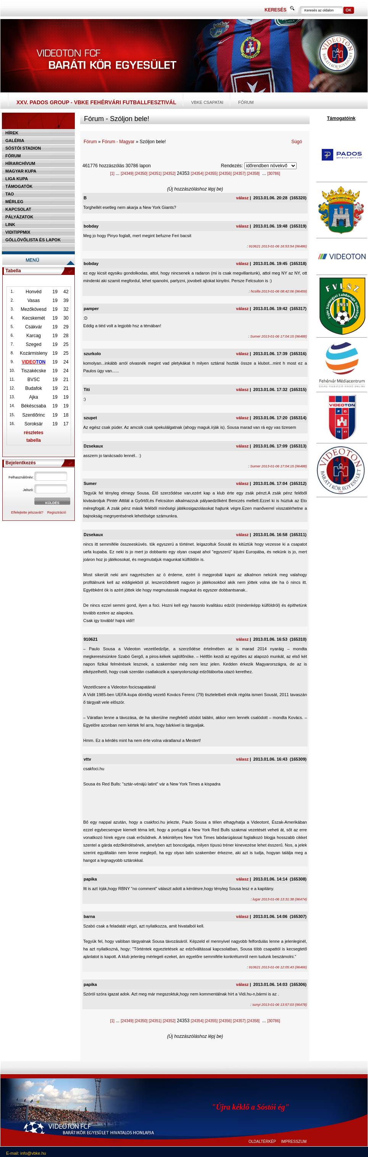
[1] (112, 173)
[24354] (197, 173)
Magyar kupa (20, 171)
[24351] (155, 173)
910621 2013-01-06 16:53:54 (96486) (278, 246)
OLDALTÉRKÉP (262, 1141)
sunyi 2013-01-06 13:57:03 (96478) (279, 1005)
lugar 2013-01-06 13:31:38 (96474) (280, 899)
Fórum (245, 102)
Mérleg (14, 201)
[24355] (211, 173)
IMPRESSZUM (294, 1141)
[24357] (239, 173)
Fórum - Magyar (118, 141)
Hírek (11, 133)
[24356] (225, 173)
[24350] (141, 173)
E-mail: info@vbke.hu (26, 1153)
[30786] (273, 173)
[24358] (253, 173)
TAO (9, 194)
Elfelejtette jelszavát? (27, 512)
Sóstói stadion (23, 148)
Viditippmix (17, 232)
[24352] (169, 173)
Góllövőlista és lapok (33, 240)
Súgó (296, 141)
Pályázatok (19, 217)
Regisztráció (56, 512)
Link (10, 224)
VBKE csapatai (207, 102)
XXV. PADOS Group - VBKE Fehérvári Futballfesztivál (96, 102)
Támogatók (18, 186)
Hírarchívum (20, 163)
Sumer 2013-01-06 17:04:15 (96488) (278, 336)
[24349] (127, 173)
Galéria (14, 140)
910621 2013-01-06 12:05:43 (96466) (278, 967)
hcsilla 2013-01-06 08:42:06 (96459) (279, 291)
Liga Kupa (16, 178)
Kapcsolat (18, 209)
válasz (242, 198)
